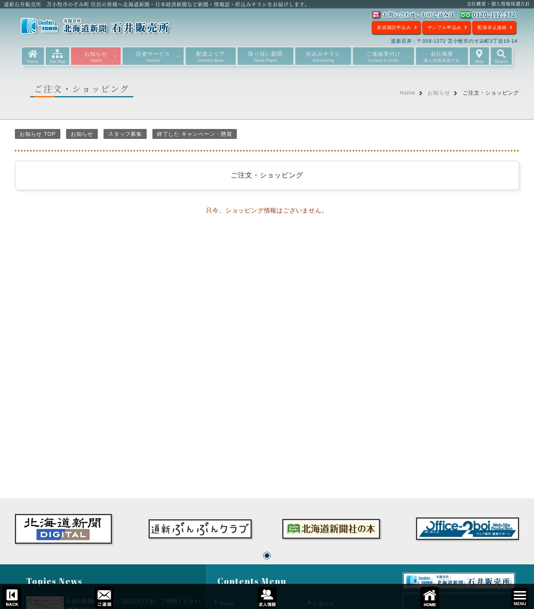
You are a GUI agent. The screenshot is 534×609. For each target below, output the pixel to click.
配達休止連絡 (492, 27)
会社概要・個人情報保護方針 (498, 3)
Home (407, 93)
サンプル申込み (444, 27)
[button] (267, 555)
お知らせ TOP (37, 134)
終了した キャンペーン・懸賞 (194, 134)
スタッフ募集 (125, 134)
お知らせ (438, 93)
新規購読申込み (394, 27)
